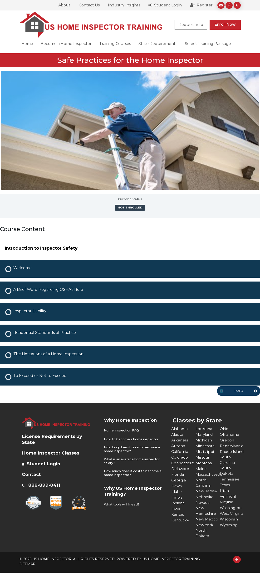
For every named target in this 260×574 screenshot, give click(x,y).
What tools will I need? (122, 503)
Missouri (203, 457)
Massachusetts (208, 474)
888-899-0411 (45, 485)
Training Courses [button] (115, 43)
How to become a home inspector (132, 439)
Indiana (178, 502)
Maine (201, 468)
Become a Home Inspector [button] (66, 43)
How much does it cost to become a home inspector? (133, 472)
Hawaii (177, 485)
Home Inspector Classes (52, 452)
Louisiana (204, 428)
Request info (191, 24)
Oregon (227, 440)
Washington (231, 514)
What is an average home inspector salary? (132, 460)
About (64, 5)
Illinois (177, 497)
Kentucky (180, 520)
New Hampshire (206, 511)
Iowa (175, 508)
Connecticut (183, 462)
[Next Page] (255, 391)
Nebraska (204, 497)
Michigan (204, 440)
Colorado (179, 457)
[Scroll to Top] (237, 560)
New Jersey (206, 491)
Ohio (224, 428)
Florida (177, 474)
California (180, 451)
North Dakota (202, 534)
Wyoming (229, 537)
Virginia (227, 508)
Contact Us (89, 5)
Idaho (176, 491)
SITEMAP (27, 565)
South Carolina (227, 465)
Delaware (180, 468)
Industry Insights (124, 5)
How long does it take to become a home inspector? (133, 449)
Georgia (178, 480)
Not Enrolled (130, 207)
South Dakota (227, 477)
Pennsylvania (232, 445)
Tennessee (230, 485)
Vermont (228, 502)
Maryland (205, 434)
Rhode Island (226, 454)
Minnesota (205, 445)
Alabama (179, 428)
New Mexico (207, 520)
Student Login (165, 5)
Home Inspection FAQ (122, 430)
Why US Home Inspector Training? (128, 490)
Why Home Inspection (132, 420)
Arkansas (179, 440)
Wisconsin (229, 531)
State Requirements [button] (157, 43)
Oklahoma (230, 434)
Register (201, 5)
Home (27, 43)
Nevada (203, 502)
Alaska (177, 434)
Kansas (177, 514)
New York (205, 525)
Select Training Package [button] (208, 43)
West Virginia (227, 523)
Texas (225, 491)
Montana (204, 462)
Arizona (178, 445)
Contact (32, 474)
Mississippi (205, 451)
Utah (224, 497)
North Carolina (203, 483)
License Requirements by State (54, 439)
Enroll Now (225, 24)
